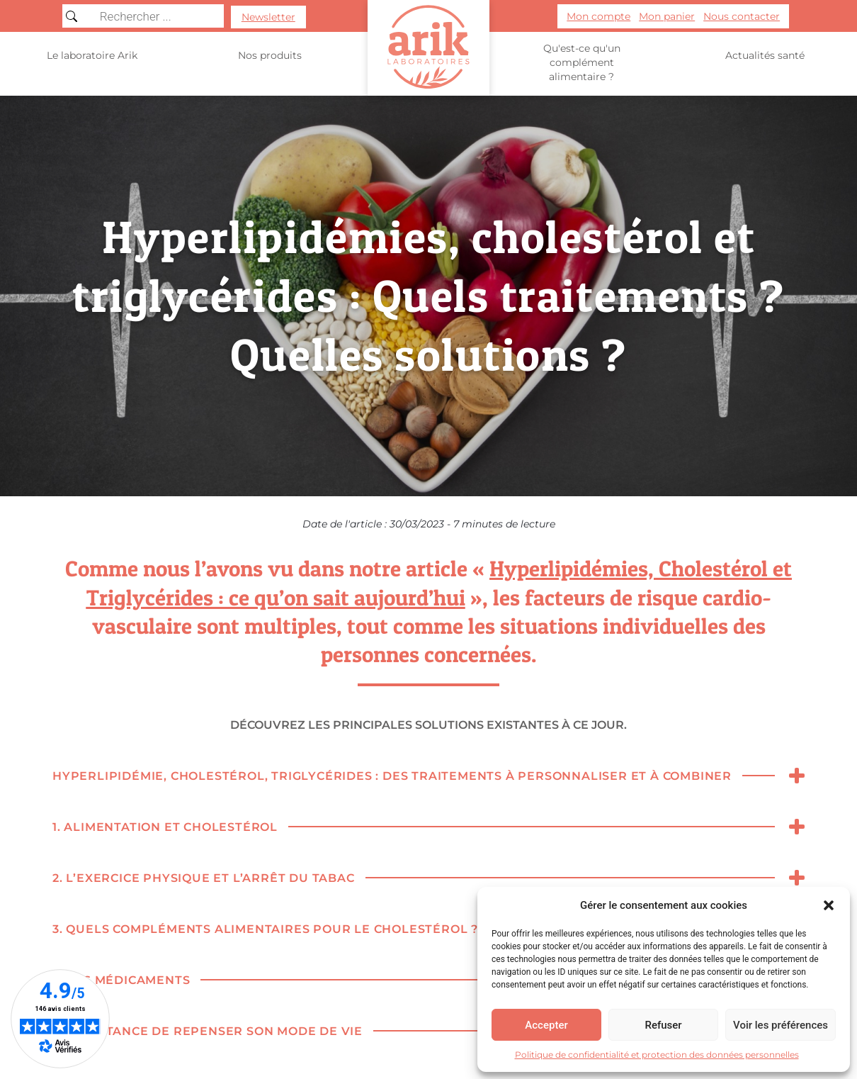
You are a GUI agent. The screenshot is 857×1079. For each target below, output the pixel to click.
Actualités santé (765, 55)
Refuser (663, 1025)
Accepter (546, 1025)
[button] (829, 905)
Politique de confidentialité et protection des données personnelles (657, 1054)
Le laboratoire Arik (92, 55)
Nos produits (270, 56)
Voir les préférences (780, 1025)
